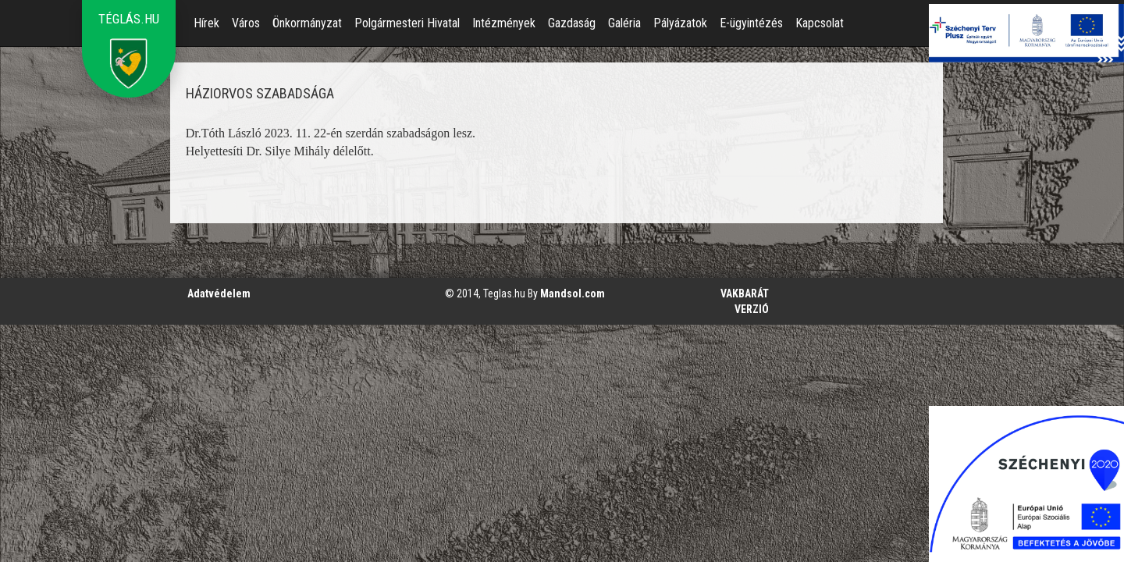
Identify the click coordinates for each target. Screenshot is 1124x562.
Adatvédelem (219, 293)
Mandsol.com (572, 293)
